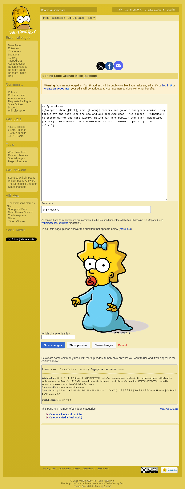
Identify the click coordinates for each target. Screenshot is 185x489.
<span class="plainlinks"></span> (66, 384)
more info (125, 228)
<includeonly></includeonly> (96, 381)
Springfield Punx (17, 209)
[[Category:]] (77, 378)
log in (165, 85)
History (90, 17)
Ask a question (17, 63)
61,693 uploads (17, 129)
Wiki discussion (17, 110)
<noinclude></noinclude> (123, 381)
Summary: (47, 203)
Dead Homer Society (20, 212)
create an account (55, 88)
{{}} (58, 378)
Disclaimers (89, 468)
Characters (14, 51)
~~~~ (121, 369)
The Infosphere (17, 215)
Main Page (14, 45)
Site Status (103, 468)
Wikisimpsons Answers (21, 180)
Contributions (138, 9)
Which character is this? (95, 333)
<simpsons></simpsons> (71, 387)
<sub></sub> (133, 378)
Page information (18, 161)
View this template (174, 409)
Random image (17, 72)
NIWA (11, 218)
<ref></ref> (63, 381)
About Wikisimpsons (69, 468)
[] (64, 378)
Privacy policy (49, 468)
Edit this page (76, 17)
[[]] (68, 378)
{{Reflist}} (75, 381)
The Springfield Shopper (22, 183)
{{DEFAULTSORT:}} (147, 381)
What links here (17, 152)
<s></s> (106, 378)
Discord (12, 107)
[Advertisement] (21, 299)
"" (114, 390)
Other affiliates (16, 221)
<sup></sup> (118, 378)
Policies (12, 92)
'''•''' (65, 400)
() (116, 390)
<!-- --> (45, 384)
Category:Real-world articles (65, 414)
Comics (12, 57)
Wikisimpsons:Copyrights (54, 223)
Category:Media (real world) (65, 417)
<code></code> (149, 378)
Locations (13, 54)
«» (111, 390)
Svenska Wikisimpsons (21, 177)
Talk (124, 9)
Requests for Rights (19, 101)
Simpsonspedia (17, 186)
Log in (175, 9)
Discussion (58, 17)
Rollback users (17, 95)
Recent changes (17, 66)
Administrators (16, 98)
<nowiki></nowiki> (168, 381)
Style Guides (15, 104)
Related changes (18, 155)
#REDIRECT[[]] (92, 378)
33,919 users (15, 136)
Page (46, 17)
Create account (159, 9)
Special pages (16, 158)
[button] (122, 345)
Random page (16, 69)
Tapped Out (15, 60)
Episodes (13, 48)
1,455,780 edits (17, 132)
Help (11, 75)
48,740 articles (16, 126)
